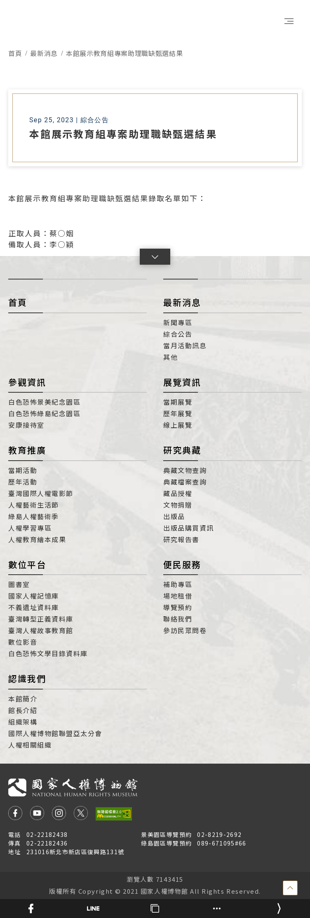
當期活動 (22, 470)
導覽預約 (177, 607)
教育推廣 (27, 450)
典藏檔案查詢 (185, 482)
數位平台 (27, 564)
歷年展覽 (177, 413)
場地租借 (177, 596)
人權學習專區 (30, 528)
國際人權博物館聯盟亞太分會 (55, 733)
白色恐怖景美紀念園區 (44, 402)
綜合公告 (177, 334)
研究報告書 (181, 539)
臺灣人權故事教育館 (40, 630)
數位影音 (22, 642)
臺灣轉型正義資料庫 (40, 619)
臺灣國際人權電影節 (40, 493)
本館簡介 (22, 699)
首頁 (15, 53)
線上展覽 (177, 425)
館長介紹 (22, 710)
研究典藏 (182, 450)
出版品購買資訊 (188, 528)
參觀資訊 (27, 382)
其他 (170, 357)
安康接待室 (26, 425)
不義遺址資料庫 (33, 607)
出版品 (174, 516)
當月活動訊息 (185, 345)
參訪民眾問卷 (185, 630)
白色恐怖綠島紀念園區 (44, 413)
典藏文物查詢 (185, 470)
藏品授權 (177, 493)
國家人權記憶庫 (33, 596)
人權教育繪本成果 (37, 539)
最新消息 (44, 53)
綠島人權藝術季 (33, 516)
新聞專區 (177, 322)
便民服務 (182, 564)
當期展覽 (177, 402)
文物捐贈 (177, 505)
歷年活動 (22, 482)
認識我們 (27, 678)
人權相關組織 (30, 745)
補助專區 (177, 584)
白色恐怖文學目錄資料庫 (48, 653)
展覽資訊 (182, 382)
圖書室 (19, 584)
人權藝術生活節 (33, 505)
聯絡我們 (177, 619)
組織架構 (22, 722)
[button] (155, 257)
